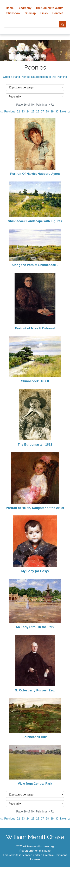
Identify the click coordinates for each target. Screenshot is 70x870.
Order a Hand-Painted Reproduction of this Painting (35, 76)
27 (42, 111)
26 (37, 111)
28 (47, 111)
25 (32, 111)
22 (18, 111)
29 (52, 111)
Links (44, 13)
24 (28, 111)
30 (56, 111)
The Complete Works (49, 8)
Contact (57, 13)
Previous (9, 111)
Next (63, 111)
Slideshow (13, 13)
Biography (24, 8)
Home (10, 8)
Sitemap (30, 13)
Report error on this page (35, 850)
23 (23, 111)
